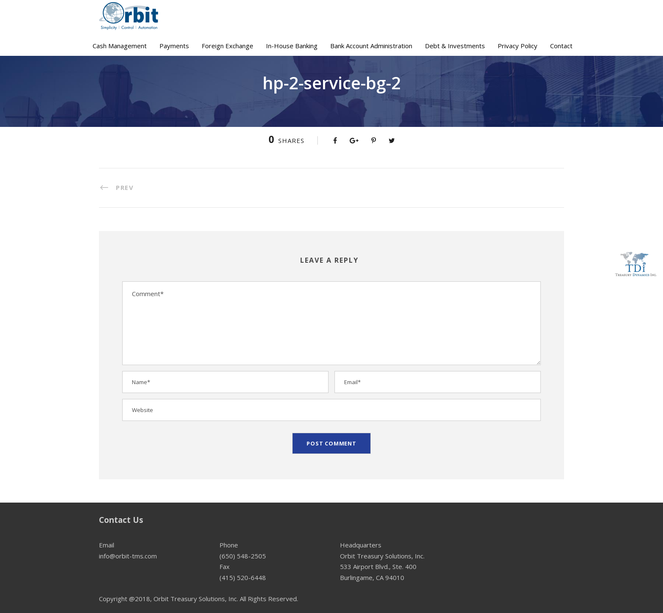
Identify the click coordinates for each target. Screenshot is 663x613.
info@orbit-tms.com (128, 556)
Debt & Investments (455, 45)
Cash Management (120, 45)
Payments (174, 45)
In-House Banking (292, 45)
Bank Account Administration (371, 45)
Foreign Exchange (227, 45)
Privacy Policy (517, 45)
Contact (561, 45)
